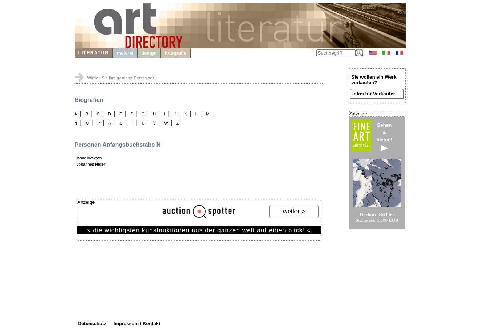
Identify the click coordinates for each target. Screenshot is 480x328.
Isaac (89, 158)
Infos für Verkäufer (373, 93)
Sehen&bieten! (385, 136)
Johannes (91, 164)
